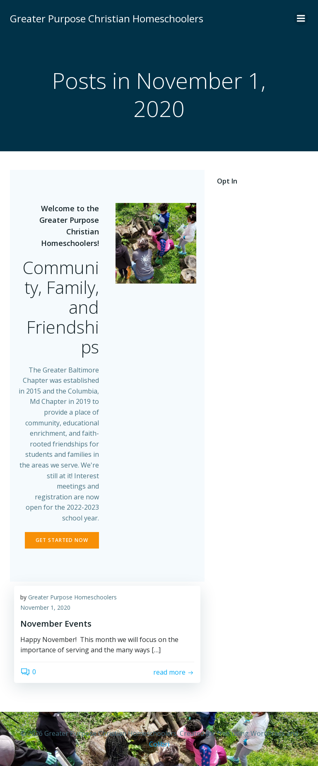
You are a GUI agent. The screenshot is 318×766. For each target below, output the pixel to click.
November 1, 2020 (45, 607)
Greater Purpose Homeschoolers (72, 597)
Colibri (159, 744)
